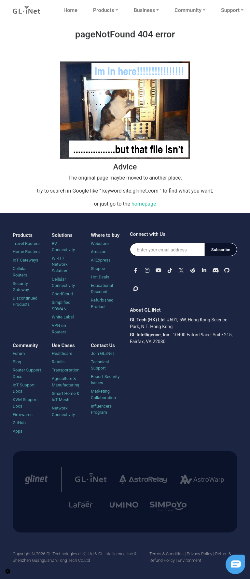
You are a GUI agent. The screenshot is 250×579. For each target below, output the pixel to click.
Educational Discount (102, 288)
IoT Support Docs (24, 388)
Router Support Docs (27, 373)
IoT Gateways (25, 260)
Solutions (62, 235)
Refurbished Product (102, 303)
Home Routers (26, 251)
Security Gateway (21, 286)
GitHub (19, 422)
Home (70, 10)
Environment (189, 560)
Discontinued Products (25, 301)
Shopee (98, 268)
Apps (17, 431)
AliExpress (101, 260)
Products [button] (103, 10)
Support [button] (230, 10)
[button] (135, 270)
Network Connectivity (63, 411)
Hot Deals (100, 277)
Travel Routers (26, 243)
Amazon (98, 251)
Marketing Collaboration (103, 394)
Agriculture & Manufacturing (65, 381)
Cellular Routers (20, 271)
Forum (19, 353)
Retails (58, 361)
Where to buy (105, 235)
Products (23, 235)
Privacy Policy (199, 553)
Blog (17, 361)
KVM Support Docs (25, 403)
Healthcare (62, 353)
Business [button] (144, 10)
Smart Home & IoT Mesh (65, 396)
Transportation (65, 370)
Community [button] (187, 10)
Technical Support (100, 365)
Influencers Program (101, 409)
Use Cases (63, 345)
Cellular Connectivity (63, 282)
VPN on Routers (59, 328)
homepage (144, 204)
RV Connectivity (63, 246)
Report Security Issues (105, 379)
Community (25, 345)
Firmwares (23, 414)
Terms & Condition (166, 553)
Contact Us (103, 345)
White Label (63, 317)
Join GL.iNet (102, 353)
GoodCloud (62, 293)
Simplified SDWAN (61, 305)
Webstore (100, 243)
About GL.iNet (145, 310)
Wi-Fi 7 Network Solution (60, 264)
